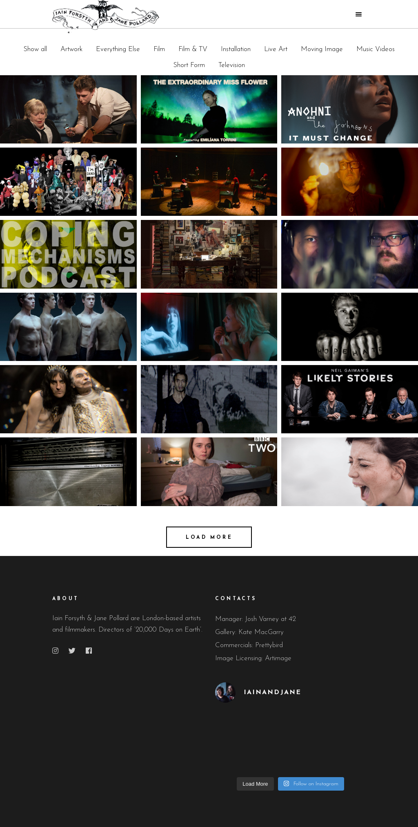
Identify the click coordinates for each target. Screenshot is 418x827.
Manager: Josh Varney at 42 (255, 619)
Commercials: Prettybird (249, 645)
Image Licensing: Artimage (253, 658)
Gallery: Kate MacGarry (249, 632)
